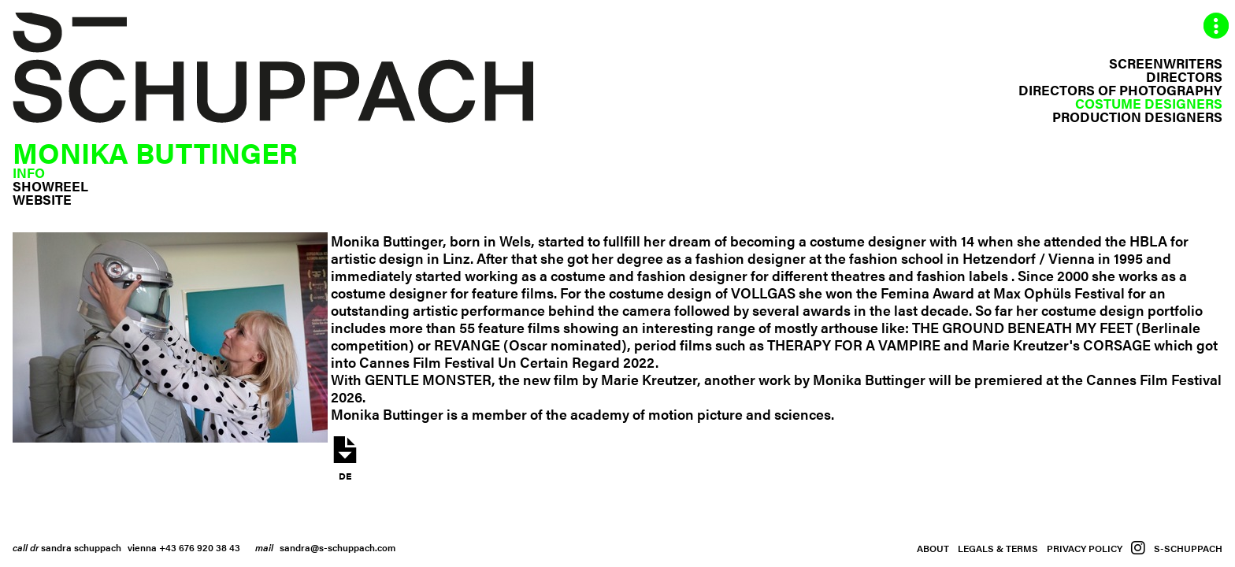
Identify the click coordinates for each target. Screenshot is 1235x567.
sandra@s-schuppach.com (337, 547)
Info (29, 172)
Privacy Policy (1084, 548)
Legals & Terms (998, 548)
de (345, 457)
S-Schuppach (1188, 548)
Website (42, 199)
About (933, 548)
